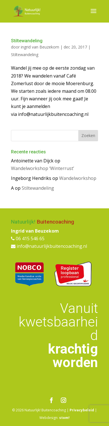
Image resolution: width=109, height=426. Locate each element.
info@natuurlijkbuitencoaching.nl (49, 246)
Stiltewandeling (27, 40)
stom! (64, 417)
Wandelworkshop (77, 178)
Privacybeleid (82, 410)
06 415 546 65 (28, 238)
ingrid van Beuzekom (40, 47)
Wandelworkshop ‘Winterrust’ (42, 168)
